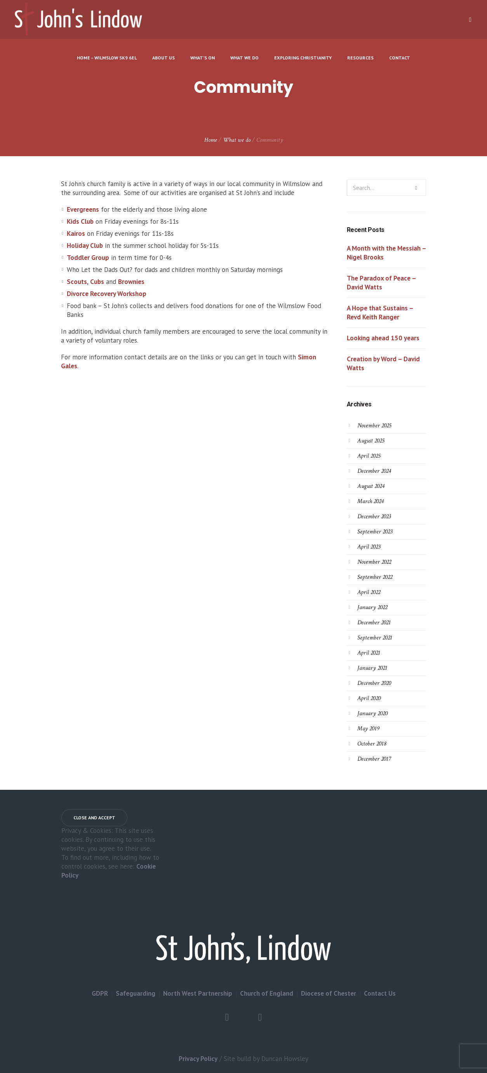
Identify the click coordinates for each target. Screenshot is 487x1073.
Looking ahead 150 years (383, 338)
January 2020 (372, 713)
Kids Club (80, 221)
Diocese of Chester (328, 993)
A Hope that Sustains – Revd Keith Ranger (380, 312)
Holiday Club (85, 245)
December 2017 (374, 759)
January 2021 (372, 668)
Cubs (97, 281)
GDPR (100, 993)
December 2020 (374, 683)
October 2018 (371, 744)
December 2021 (374, 622)
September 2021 (374, 638)
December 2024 (374, 471)
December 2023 (374, 516)
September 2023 (374, 532)
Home (210, 140)
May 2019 (368, 729)
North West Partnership (197, 993)
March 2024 (370, 501)
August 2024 (370, 486)
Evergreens (83, 209)
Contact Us (380, 993)
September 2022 (374, 577)
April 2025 (368, 456)
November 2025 (374, 426)
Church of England (266, 993)
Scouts (77, 281)
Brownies (131, 281)
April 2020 (369, 698)
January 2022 (372, 607)
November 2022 (374, 562)
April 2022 (368, 592)
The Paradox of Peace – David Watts (381, 282)
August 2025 (370, 441)
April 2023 (368, 547)
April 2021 (368, 653)
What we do (236, 140)
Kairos (76, 233)
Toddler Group (88, 257)
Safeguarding (135, 993)
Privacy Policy (198, 1058)
